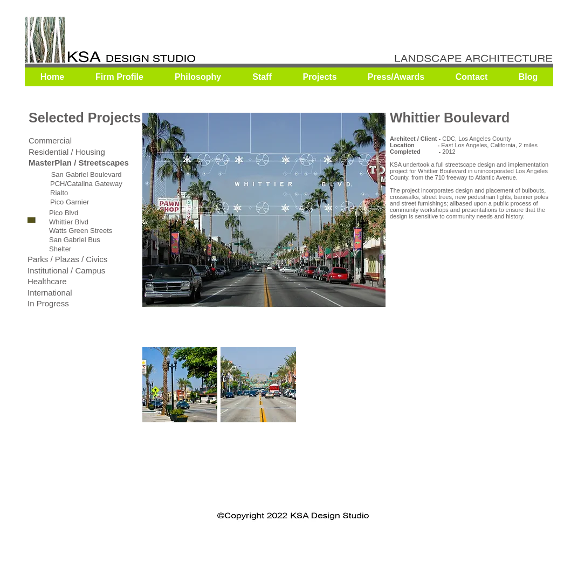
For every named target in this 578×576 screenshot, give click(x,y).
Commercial (50, 140)
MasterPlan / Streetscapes (79, 162)
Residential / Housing (67, 151)
